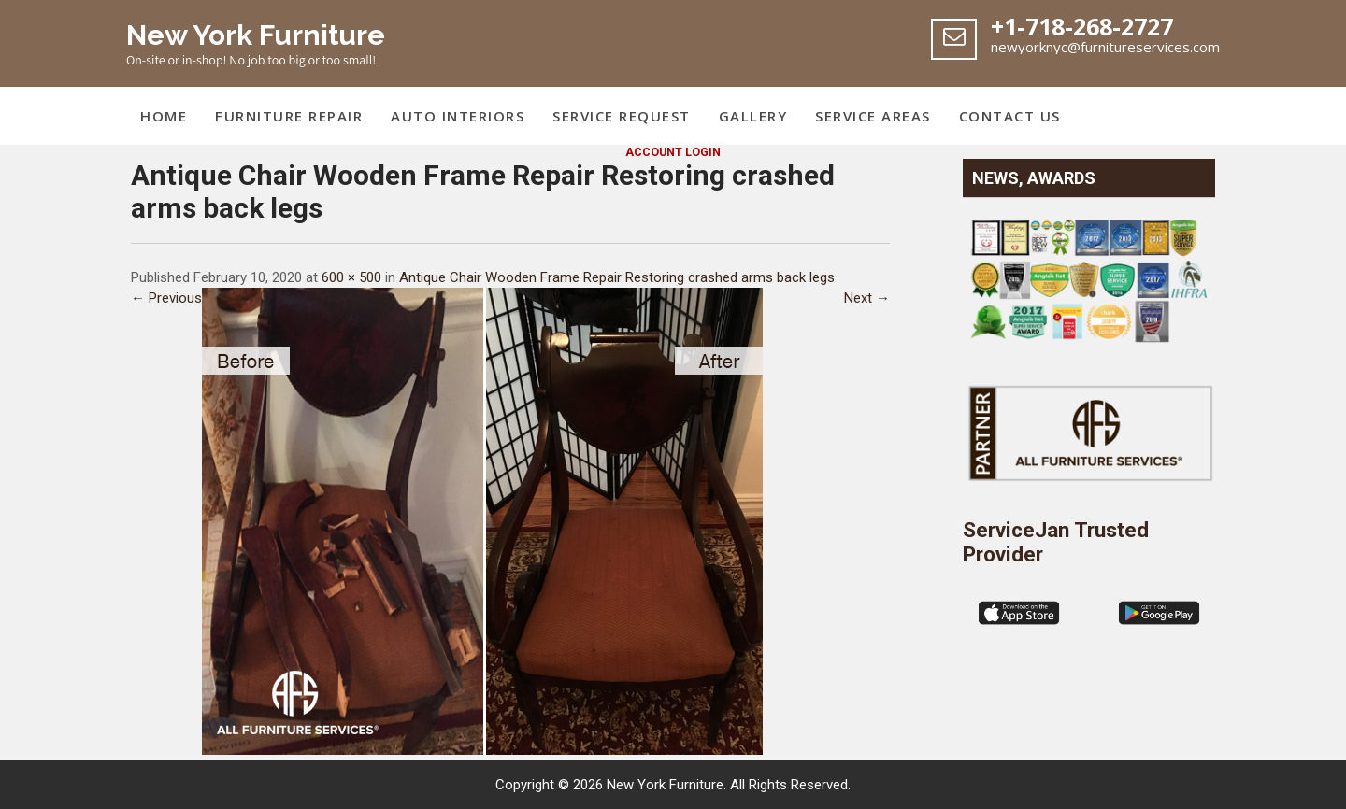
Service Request (621, 115)
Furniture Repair (289, 115)
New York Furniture (255, 35)
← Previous (166, 298)
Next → (867, 298)
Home (163, 115)
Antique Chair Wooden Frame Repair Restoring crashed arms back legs (617, 277)
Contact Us (1010, 115)
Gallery (753, 115)
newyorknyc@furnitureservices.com (1105, 46)
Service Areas (873, 115)
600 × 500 (351, 277)
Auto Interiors (457, 115)
